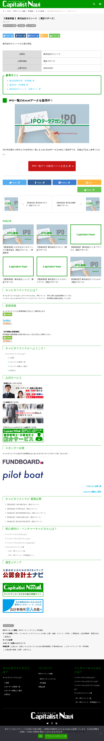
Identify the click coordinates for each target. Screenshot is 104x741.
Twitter (47, 723)
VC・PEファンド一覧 (17, 551)
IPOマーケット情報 (10, 25)
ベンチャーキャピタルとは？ (16, 534)
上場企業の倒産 (10, 650)
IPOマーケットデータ (27, 630)
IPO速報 (21, 25)
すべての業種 (7, 633)
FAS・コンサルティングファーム (26, 633)
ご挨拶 (11, 358)
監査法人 (8, 637)
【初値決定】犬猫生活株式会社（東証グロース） (24, 517)
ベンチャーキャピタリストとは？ (18, 539)
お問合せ (12, 370)
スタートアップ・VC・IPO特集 (77, 646)
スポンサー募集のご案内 (18, 366)
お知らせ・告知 (17, 646)
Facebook (52, 723)
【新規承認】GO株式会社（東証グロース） (22, 509)
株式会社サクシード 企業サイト (25, 89)
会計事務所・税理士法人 (90, 633)
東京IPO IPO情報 (18, 85)
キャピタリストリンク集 (15, 547)
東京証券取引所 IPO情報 (21, 81)
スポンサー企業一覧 (94, 486)
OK (40, 736)
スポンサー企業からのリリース (14, 643)
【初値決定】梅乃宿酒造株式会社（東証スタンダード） (26, 513)
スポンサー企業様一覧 (17, 362)
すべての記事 (31, 25)
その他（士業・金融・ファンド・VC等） (56, 633)
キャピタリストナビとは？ (16, 354)
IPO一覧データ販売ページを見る (51, 166)
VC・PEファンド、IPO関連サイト (21, 555)
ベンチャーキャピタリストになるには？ (20, 543)
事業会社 (76, 633)
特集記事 (6, 646)
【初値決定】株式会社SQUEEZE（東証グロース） (24, 521)
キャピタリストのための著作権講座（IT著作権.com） (44, 646)
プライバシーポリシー (74, 732)
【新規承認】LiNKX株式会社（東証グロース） (23, 504)
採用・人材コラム (24, 650)
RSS (56, 723)
